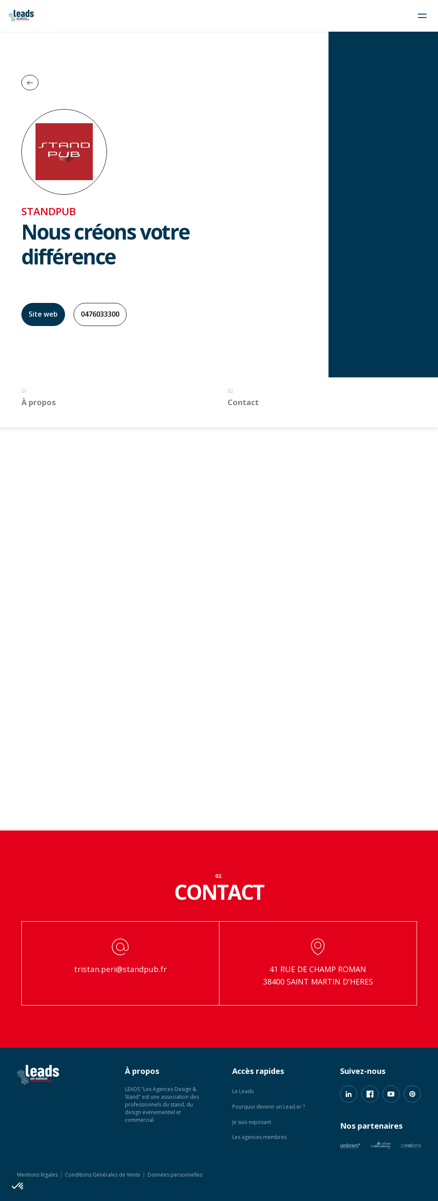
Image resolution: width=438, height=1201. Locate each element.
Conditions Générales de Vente (102, 1174)
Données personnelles (175, 1174)
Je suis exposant (251, 1122)
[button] (18, 1186)
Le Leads (243, 1091)
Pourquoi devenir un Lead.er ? (268, 1106)
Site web (43, 314)
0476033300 (100, 314)
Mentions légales (37, 1174)
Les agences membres (259, 1137)
